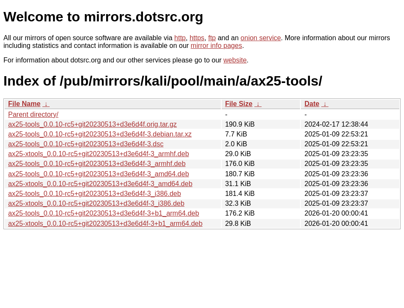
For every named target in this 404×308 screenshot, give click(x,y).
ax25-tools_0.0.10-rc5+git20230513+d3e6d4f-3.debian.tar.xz (100, 134)
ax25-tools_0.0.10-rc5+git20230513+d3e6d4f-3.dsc (85, 144)
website (235, 60)
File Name (24, 103)
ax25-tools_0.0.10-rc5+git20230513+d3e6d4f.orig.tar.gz (92, 124)
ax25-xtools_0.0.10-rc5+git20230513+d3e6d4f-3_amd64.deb (100, 183)
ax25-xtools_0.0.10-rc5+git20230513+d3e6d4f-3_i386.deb (96, 203)
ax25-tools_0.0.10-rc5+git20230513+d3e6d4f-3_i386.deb (94, 193)
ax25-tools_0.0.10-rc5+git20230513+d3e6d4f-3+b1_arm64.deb (103, 213)
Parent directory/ (33, 114)
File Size (239, 103)
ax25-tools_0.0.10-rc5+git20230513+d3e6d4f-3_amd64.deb (98, 174)
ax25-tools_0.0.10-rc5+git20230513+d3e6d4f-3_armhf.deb (97, 163)
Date (311, 103)
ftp (212, 37)
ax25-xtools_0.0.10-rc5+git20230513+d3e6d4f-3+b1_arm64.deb (105, 223)
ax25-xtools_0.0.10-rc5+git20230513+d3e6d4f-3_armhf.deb (98, 153)
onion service (261, 37)
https (197, 37)
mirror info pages (216, 45)
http (180, 37)
